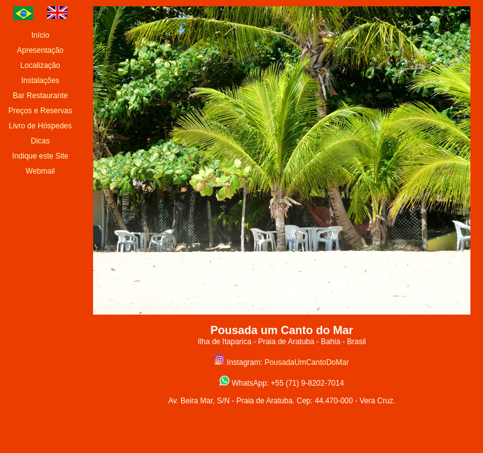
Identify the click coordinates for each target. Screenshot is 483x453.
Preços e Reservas (40, 110)
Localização (40, 65)
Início (40, 35)
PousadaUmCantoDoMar (307, 362)
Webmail (40, 171)
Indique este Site (40, 156)
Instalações (40, 80)
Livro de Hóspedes (40, 125)
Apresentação (40, 50)
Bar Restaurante (40, 95)
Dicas (40, 141)
